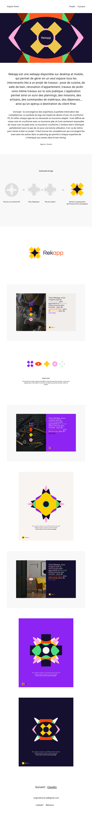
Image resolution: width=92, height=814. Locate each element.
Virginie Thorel (13, 6)
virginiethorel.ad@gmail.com (46, 798)
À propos (81, 6)
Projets (72, 6)
